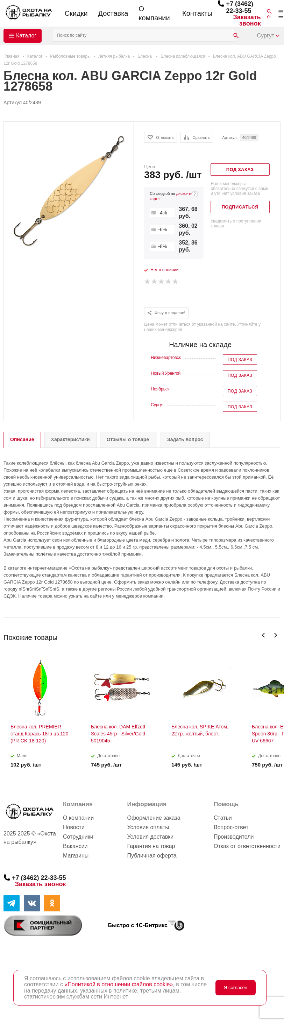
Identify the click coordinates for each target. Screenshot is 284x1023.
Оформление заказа (153, 818)
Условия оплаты (148, 827)
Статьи (223, 818)
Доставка (113, 13)
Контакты (197, 13)
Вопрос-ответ (231, 827)
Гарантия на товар (151, 846)
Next (275, 635)
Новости (74, 827)
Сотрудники (78, 837)
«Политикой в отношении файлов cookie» (118, 984)
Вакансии (75, 846)
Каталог (26, 35)
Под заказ (240, 359)
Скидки (76, 13)
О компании (154, 13)
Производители (234, 837)
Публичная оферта (151, 856)
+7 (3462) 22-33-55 (239, 7)
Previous (263, 635)
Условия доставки (150, 837)
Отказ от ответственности (247, 846)
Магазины (75, 856)
